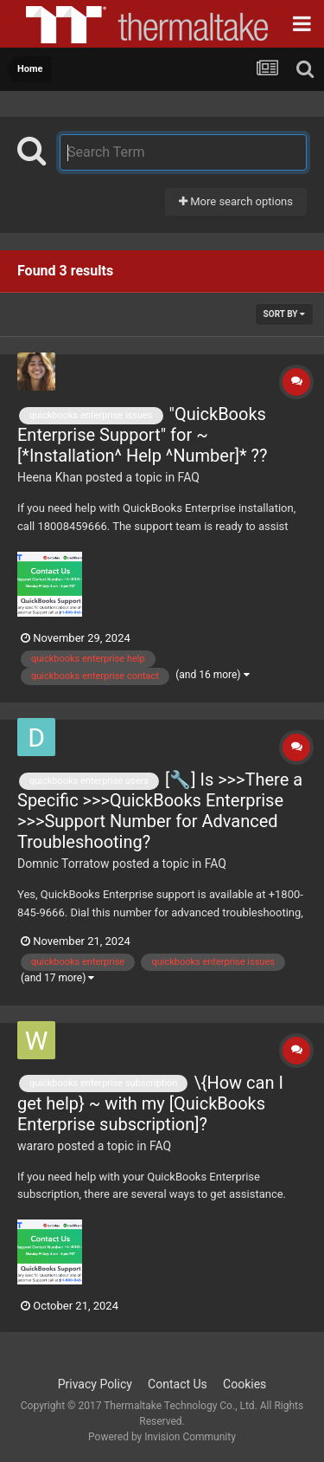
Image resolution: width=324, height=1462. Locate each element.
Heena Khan (50, 477)
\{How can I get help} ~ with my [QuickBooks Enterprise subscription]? (150, 1103)
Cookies (244, 1384)
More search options (236, 201)
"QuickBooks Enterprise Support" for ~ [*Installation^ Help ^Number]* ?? (142, 435)
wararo (35, 1146)
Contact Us (177, 1384)
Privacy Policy (95, 1384)
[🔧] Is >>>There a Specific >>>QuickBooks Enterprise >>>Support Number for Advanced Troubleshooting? (159, 810)
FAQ (189, 477)
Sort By (284, 314)
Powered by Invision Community (162, 1437)
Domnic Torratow (63, 863)
